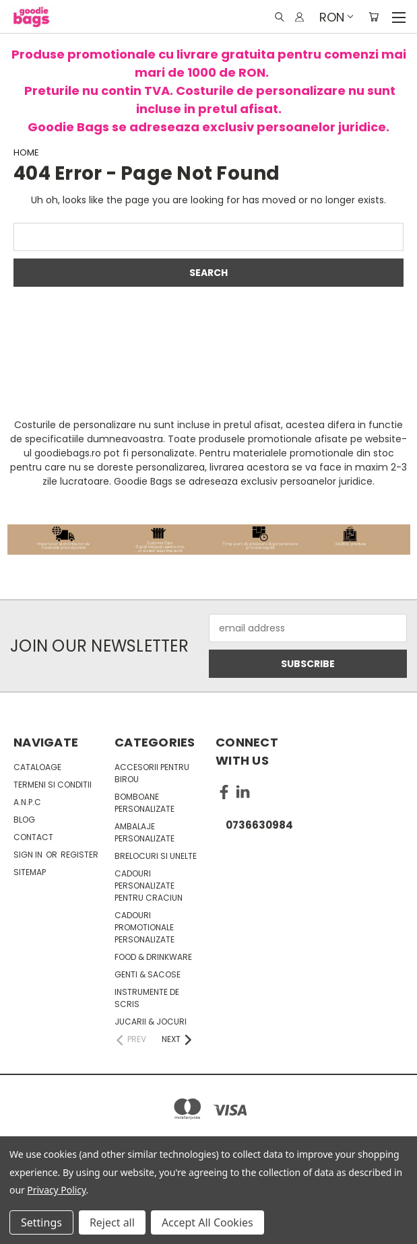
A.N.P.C (27, 802)
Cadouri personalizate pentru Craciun (149, 885)
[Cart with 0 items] (373, 17)
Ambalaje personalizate (144, 832)
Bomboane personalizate (144, 803)
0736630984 (259, 825)
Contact (33, 837)
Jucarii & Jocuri (151, 1021)
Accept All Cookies (207, 1222)
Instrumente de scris (147, 998)
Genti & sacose (148, 974)
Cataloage (37, 767)
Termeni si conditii (52, 784)
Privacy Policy (56, 1189)
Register (79, 854)
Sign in (28, 854)
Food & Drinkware (153, 957)
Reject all (112, 1222)
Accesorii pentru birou (152, 773)
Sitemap (29, 872)
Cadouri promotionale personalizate (144, 927)
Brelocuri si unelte (156, 856)
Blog (24, 819)
